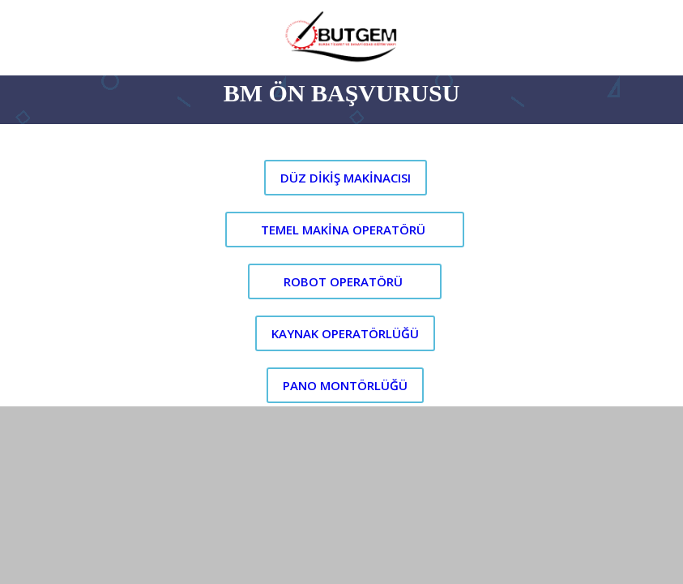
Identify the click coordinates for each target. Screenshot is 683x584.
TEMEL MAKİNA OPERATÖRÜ (343, 229)
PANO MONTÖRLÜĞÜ (345, 385)
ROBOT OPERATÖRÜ (343, 281)
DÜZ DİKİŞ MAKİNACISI (345, 178)
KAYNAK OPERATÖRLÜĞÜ (345, 333)
